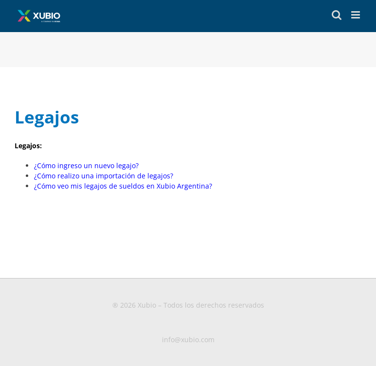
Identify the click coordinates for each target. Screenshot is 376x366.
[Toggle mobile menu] (356, 15)
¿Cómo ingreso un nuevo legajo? (86, 165)
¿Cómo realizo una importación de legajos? (103, 175)
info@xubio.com (188, 339)
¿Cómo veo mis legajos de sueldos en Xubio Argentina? (124, 186)
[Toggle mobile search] (336, 15)
